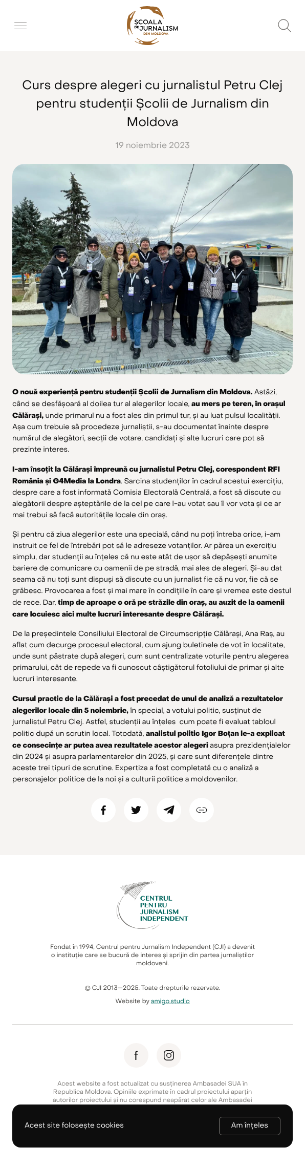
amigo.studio (170, 1001)
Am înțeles (249, 1125)
